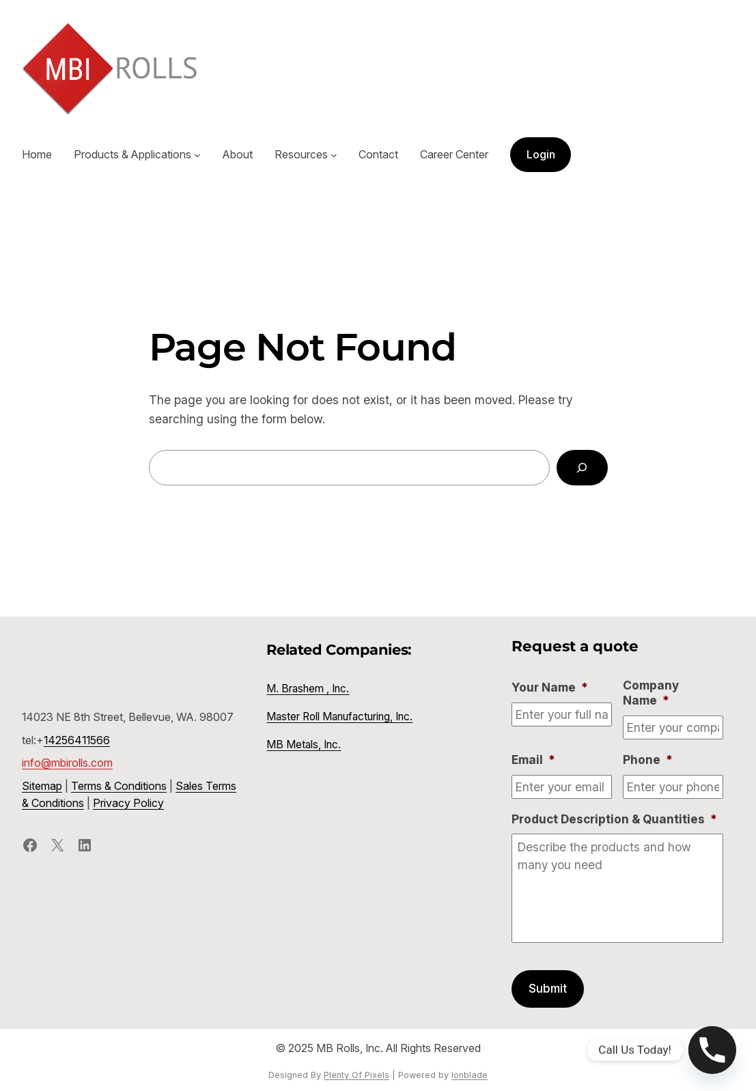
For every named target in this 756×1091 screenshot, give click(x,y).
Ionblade (469, 1075)
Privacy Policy (128, 803)
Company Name (651, 692)
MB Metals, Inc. (303, 744)
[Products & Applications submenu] (197, 155)
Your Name (550, 687)
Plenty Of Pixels (356, 1075)
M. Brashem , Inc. (307, 688)
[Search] (582, 467)
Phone (648, 759)
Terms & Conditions (119, 786)
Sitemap (42, 786)
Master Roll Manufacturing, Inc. (339, 716)
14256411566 (77, 740)
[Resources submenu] (334, 155)
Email (533, 759)
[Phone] (712, 1050)
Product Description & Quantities (614, 819)
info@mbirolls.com (67, 762)
